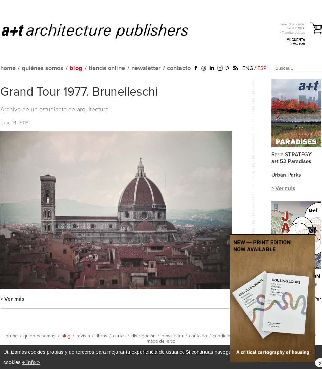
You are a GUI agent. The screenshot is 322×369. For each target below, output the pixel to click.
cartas (119, 336)
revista (83, 336)
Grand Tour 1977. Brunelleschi (79, 92)
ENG (247, 68)
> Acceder (297, 43)
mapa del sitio (161, 341)
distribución (143, 336)
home (8, 68)
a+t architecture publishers (103, 30)
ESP (261, 68)
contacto (179, 68)
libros (101, 336)
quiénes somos (42, 68)
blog (76, 68)
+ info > (31, 362)
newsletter (145, 68)
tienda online (107, 68)
